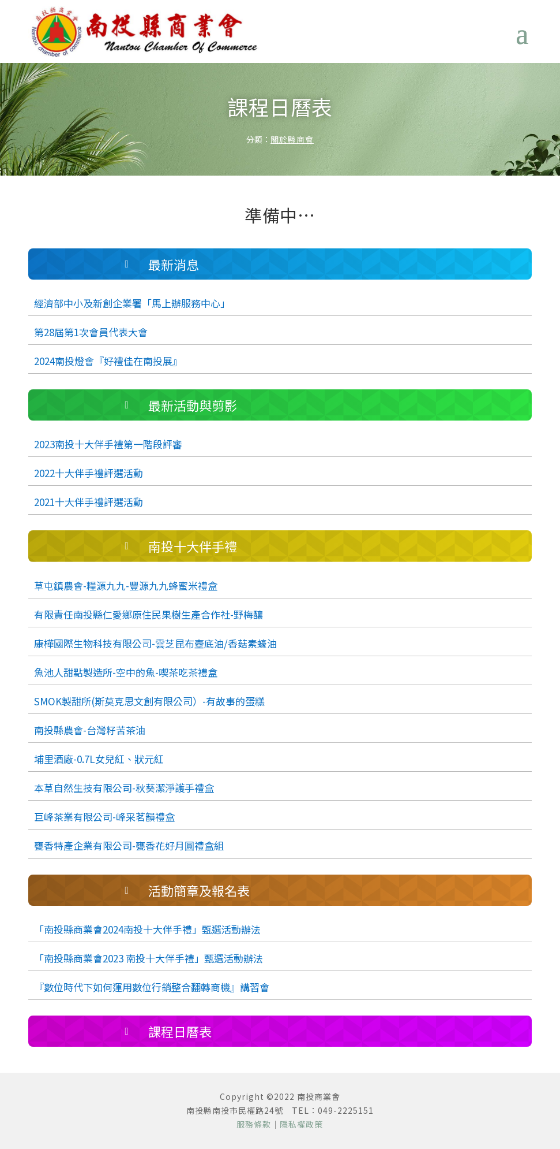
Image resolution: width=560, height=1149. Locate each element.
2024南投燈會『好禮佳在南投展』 (108, 361)
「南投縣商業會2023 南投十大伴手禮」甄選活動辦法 (148, 958)
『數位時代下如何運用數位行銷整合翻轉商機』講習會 (151, 987)
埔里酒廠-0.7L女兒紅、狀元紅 (99, 759)
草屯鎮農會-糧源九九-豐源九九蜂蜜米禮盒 (125, 585)
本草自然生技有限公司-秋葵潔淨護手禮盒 (124, 787)
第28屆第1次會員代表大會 (91, 332)
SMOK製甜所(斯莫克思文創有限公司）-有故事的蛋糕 (149, 701)
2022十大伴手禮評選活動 (88, 473)
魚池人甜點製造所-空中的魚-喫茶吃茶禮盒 (125, 672)
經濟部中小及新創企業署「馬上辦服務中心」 (132, 303)
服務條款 (253, 1124)
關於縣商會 (292, 139)
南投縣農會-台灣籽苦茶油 (89, 730)
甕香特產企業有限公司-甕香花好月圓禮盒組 (129, 845)
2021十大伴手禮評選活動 (88, 501)
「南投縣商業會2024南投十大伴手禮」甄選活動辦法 (147, 929)
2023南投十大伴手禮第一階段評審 (108, 444)
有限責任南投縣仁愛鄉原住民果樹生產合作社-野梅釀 (148, 614)
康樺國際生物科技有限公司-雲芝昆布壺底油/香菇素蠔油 (155, 643)
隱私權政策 (301, 1124)
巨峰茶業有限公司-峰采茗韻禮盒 (104, 816)
